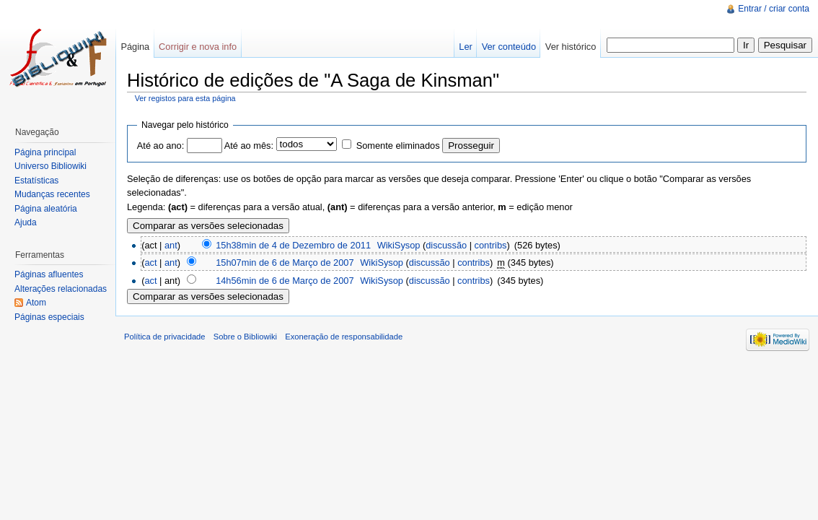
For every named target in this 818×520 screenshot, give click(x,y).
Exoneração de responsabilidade (344, 336)
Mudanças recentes (52, 194)
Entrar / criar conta (773, 9)
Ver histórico (570, 46)
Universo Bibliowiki (50, 166)
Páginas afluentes (48, 274)
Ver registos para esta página (185, 98)
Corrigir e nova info (198, 46)
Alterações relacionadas (60, 289)
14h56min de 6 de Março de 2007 (284, 280)
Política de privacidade (165, 336)
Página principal (45, 152)
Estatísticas (36, 181)
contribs (491, 245)
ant (170, 245)
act (150, 262)
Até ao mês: (248, 145)
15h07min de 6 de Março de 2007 (284, 262)
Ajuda (25, 222)
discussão (446, 245)
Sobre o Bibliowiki (245, 336)
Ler (465, 46)
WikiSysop (399, 245)
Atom (36, 303)
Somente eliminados (398, 145)
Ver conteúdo (509, 46)
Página (134, 46)
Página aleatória (45, 209)
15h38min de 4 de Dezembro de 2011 (293, 245)
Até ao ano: (160, 145)
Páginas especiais (49, 317)
